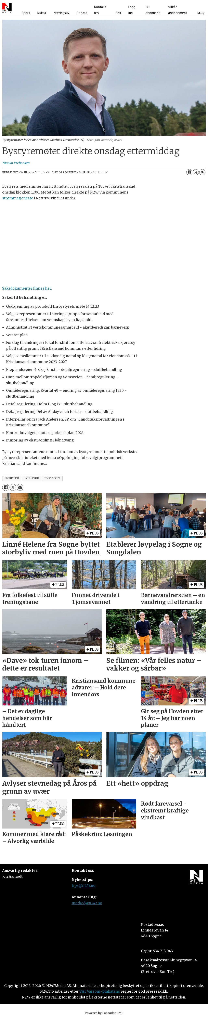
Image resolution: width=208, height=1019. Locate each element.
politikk (31, 478)
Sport (26, 13)
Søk (118, 13)
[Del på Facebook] (189, 172)
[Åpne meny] (201, 8)
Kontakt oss (100, 10)
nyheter (11, 478)
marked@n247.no (87, 903)
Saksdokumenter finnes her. (27, 288)
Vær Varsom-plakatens (99, 991)
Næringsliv (61, 13)
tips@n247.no (83, 885)
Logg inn (131, 10)
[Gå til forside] (7, 8)
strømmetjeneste (17, 198)
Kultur (41, 13)
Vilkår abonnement (177, 10)
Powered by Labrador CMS (104, 1013)
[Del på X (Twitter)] (196, 172)
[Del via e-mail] (202, 172)
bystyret (52, 478)
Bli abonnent (153, 10)
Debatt (81, 13)
